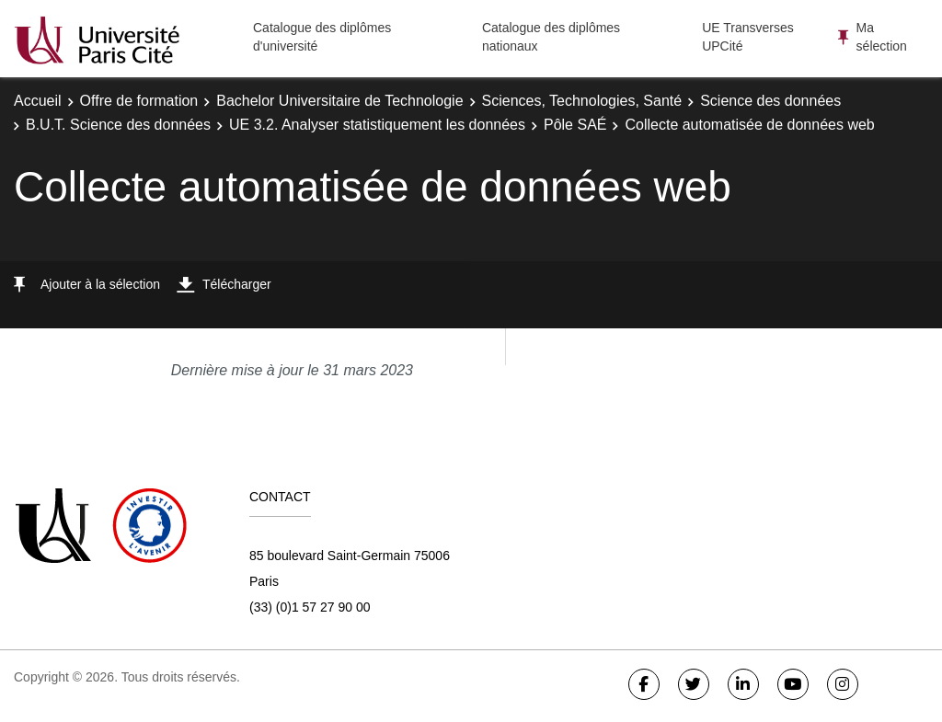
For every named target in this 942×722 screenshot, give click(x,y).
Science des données (770, 101)
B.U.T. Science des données (118, 124)
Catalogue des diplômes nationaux (551, 36)
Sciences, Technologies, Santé (582, 101)
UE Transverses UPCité (748, 36)
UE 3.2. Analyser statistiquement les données (377, 124)
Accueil (38, 101)
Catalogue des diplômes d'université (322, 36)
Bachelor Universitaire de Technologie (339, 101)
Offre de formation (139, 101)
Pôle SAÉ (575, 124)
